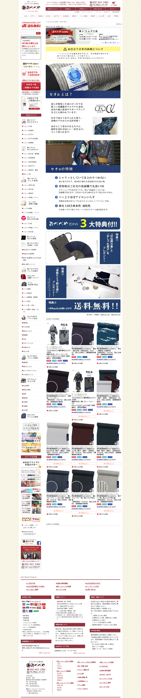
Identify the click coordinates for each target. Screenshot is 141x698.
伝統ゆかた (27, 347)
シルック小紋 (27, 126)
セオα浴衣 (26, 327)
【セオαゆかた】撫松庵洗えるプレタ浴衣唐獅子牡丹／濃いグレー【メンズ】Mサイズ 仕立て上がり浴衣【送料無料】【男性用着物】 (84, 400)
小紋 (25, 16)
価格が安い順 (105, 314)
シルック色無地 (28, 130)
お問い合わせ (97, 9)
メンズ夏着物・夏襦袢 (30, 297)
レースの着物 (27, 208)
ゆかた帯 (26, 351)
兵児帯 (25, 410)
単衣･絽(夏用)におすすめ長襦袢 (32, 259)
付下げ (32, 16)
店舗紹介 (68, 9)
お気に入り (107, 12)
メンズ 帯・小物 (28, 305)
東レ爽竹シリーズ (29, 264)
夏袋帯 (25, 398)
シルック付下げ (28, 134)
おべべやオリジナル (29, 370)
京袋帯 (25, 402)
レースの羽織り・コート (31, 212)
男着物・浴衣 (59, 26)
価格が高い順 (115, 314)
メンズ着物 (27, 289)
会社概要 (77, 12)
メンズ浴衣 (27, 301)
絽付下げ (57, 16)
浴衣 (109, 16)
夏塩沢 (74, 16)
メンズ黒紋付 (27, 293)
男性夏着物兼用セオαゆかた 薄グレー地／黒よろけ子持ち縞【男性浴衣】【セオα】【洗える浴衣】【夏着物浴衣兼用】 (109, 498)
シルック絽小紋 (28, 189)
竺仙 (24, 339)
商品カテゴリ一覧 (50, 26)
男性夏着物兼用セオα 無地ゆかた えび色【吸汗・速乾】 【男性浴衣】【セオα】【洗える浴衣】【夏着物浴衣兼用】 (84, 450)
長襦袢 (93, 16)
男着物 (116, 16)
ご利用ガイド (83, 9)
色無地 (40, 16)
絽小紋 (48, 16)
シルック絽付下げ (29, 166)
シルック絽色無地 (29, 158)
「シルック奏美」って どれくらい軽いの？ (30, 526)
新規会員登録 (115, 12)
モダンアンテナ (28, 343)
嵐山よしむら (27, 331)
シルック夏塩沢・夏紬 (30, 170)
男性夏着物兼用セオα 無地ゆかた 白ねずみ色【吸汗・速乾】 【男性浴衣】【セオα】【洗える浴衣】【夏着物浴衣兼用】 (58, 450)
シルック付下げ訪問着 (30, 138)
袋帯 (24, 394)
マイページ (98, 12)
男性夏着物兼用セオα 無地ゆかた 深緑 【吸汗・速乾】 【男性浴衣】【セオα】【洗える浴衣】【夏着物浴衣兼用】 (109, 450)
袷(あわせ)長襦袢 (28, 254)
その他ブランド (28, 374)
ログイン (113, 9)
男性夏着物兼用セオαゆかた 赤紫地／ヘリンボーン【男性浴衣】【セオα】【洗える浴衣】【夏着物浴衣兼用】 (58, 398)
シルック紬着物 (28, 142)
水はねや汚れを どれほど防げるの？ (29, 533)
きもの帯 (101, 16)
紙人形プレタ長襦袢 (29, 249)
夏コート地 (27, 174)
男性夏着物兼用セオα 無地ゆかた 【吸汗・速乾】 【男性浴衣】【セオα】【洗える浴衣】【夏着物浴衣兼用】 (109, 398)
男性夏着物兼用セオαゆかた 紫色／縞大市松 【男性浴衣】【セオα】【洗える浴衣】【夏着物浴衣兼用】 (84, 350)
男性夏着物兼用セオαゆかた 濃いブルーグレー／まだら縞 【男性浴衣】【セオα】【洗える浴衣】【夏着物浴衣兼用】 (58, 498)
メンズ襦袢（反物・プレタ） (31, 311)
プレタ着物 (83, 16)
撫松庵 (25, 323)
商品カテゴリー (53, 9)
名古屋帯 (26, 385)
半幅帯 (25, 406)
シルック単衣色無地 (29, 162)
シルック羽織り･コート (30, 197)
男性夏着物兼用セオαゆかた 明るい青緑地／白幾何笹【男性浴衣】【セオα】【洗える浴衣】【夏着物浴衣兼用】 (109, 350)
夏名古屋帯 (27, 390)
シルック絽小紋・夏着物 (31, 154)
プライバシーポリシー (87, 12)
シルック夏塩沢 (28, 193)
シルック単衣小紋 (29, 185)
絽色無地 (66, 16)
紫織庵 (25, 335)
